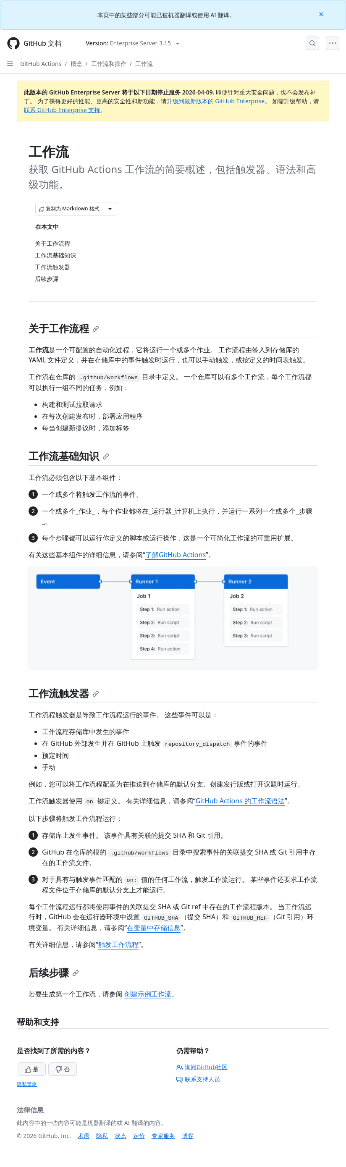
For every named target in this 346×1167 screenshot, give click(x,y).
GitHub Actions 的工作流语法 (240, 800)
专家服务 (163, 1136)
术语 (83, 1136)
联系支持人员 (198, 1079)
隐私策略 (27, 1084)
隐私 (102, 1136)
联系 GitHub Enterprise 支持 (62, 110)
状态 (120, 1136)
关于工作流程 (64, 328)
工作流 (144, 64)
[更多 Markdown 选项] (110, 208)
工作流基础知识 (69, 456)
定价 (139, 1136)
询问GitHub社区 (202, 1067)
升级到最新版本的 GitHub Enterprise (216, 101)
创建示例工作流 (147, 994)
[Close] (322, 13)
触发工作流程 (118, 944)
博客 (188, 1136)
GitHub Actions (40, 64)
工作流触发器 (64, 693)
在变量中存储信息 (154, 927)
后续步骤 (54, 972)
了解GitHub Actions (175, 554)
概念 (76, 64)
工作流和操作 (108, 64)
